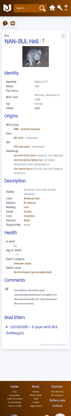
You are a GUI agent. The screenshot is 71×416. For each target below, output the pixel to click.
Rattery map (57, 400)
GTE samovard (22, 146)
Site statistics (57, 391)
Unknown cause (22, 263)
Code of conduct (15, 398)
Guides (14, 386)
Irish (26, 207)
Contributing (14, 402)
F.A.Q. (14, 391)
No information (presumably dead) (33, 272)
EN (66, 10)
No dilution (30, 203)
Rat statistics (57, 395)
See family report (23, 168)
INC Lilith (18, 138)
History (36, 391)
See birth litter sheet (25, 155)
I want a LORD (14, 406)
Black (27, 220)
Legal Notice (36, 406)
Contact (57, 406)
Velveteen (29, 216)
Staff (36, 398)
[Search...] (26, 8)
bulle (37, 108)
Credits (36, 402)
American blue (32, 198)
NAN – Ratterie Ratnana (27, 129)
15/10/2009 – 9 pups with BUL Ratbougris (32, 330)
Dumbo (28, 211)
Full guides (14, 395)
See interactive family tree (28, 160)
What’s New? (36, 395)
